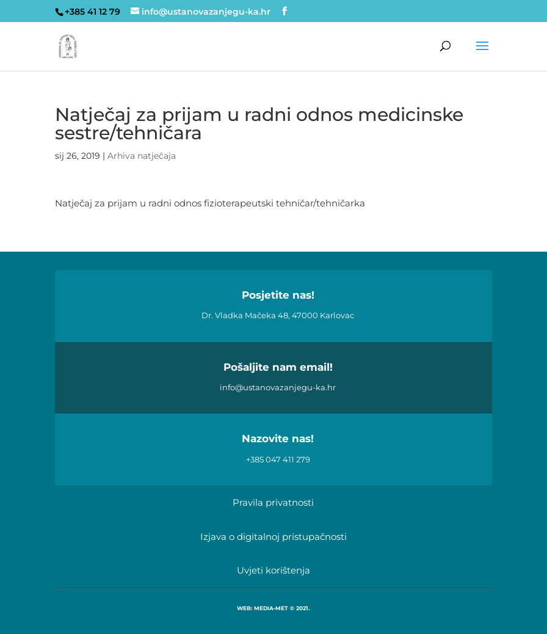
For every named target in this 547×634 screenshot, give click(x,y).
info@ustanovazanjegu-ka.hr (278, 387)
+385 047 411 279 (278, 459)
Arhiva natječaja (141, 155)
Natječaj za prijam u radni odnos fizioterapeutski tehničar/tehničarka (210, 203)
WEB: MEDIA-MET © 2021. (273, 608)
